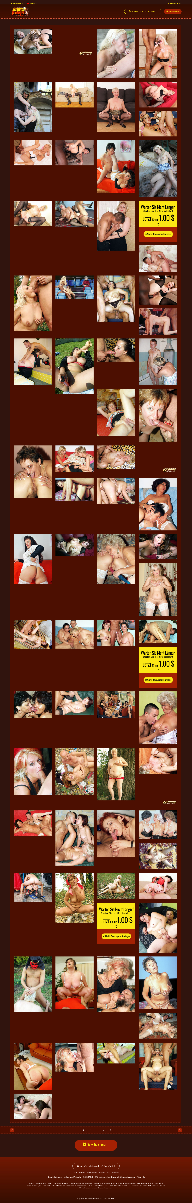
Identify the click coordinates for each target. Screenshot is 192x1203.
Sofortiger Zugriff (174, 13)
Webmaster (77, 1177)
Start (75, 1172)
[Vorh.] (12, 1130)
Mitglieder (82, 1172)
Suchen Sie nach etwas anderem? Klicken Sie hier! (97, 1166)
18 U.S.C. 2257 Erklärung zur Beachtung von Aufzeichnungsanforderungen (112, 1177)
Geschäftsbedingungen (55, 1177)
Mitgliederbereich (175, 3)
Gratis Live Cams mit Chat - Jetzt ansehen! (144, 14)
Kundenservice (68, 1177)
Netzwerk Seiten (18, 3)
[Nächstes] (180, 1130)
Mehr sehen (115, 1172)
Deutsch (32, 3)
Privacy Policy (141, 1177)
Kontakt (85, 1177)
